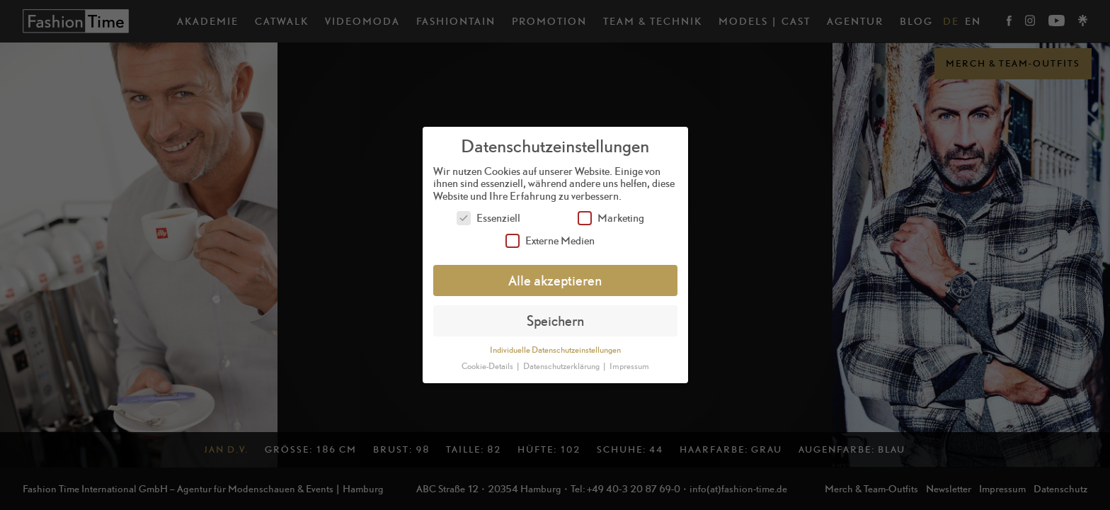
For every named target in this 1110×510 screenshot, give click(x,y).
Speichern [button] (555, 320)
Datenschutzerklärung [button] (562, 366)
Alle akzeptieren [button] (555, 280)
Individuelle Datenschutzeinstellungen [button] (555, 350)
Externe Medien (550, 240)
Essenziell (488, 218)
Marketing (611, 218)
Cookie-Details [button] (488, 366)
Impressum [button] (629, 366)
